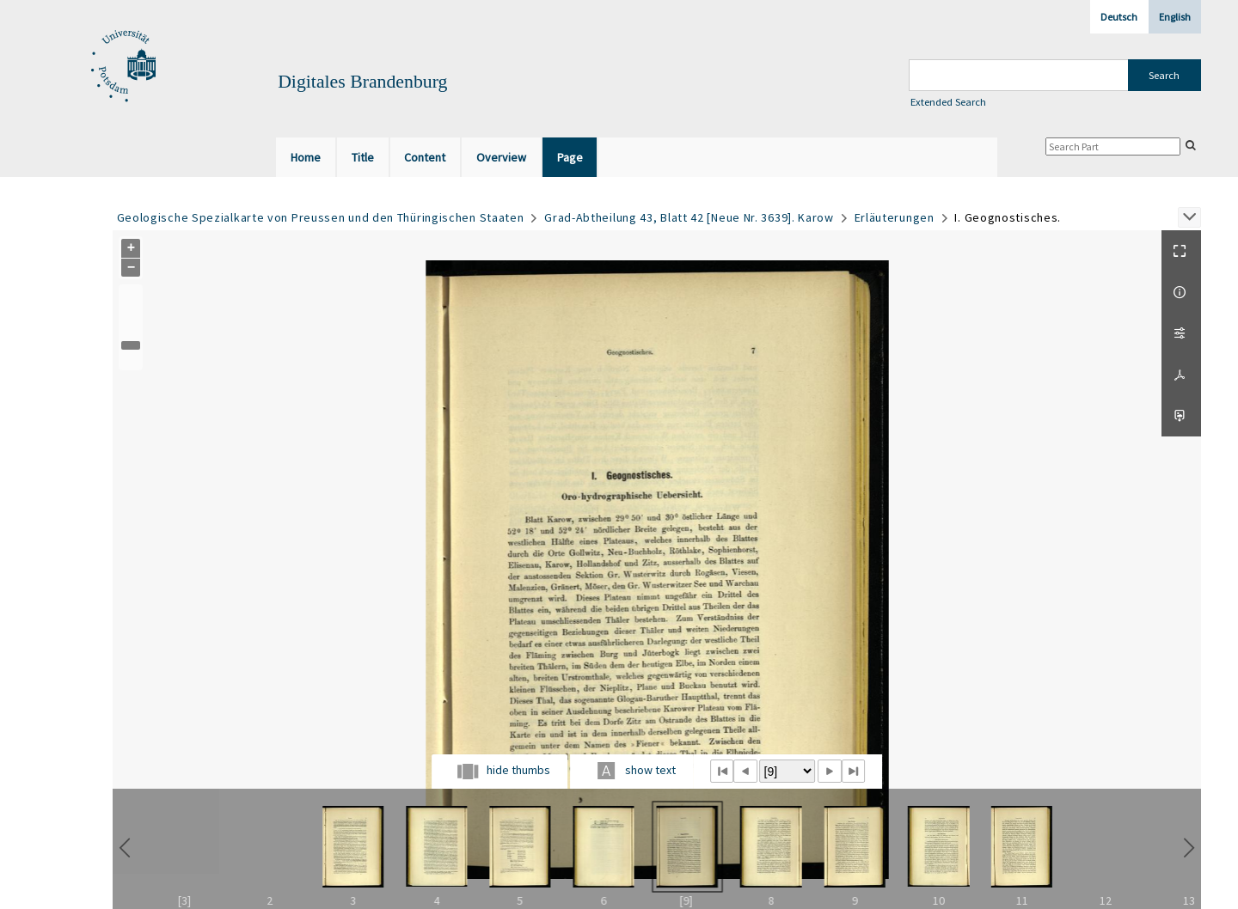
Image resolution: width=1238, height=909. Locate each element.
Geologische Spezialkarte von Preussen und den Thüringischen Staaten (320, 217)
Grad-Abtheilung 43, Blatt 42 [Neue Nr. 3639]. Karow (689, 217)
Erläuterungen (895, 217)
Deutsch (1118, 16)
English (1175, 16)
